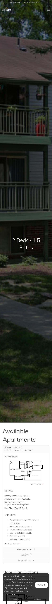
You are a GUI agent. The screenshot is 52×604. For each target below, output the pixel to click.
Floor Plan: (8, 508)
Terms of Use (14, 599)
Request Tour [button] (26, 549)
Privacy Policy (37, 599)
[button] (26, 472)
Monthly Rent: (10, 496)
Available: (8, 499)
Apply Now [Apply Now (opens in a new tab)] (26, 560)
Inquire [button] (26, 554)
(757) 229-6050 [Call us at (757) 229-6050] (14, 2)
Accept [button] (41, 585)
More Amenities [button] (12, 544)
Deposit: (7, 502)
